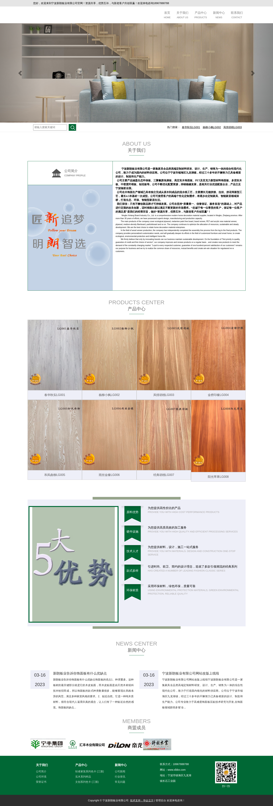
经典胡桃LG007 (163, 474)
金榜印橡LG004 (218, 394)
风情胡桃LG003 (163, 394)
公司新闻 (120, 771)
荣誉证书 (41, 781)
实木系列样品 (83, 776)
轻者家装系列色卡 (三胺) (89, 771)
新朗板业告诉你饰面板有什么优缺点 (80, 673)
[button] (20, 73)
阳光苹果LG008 (218, 476)
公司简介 (41, 771)
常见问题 (120, 781)
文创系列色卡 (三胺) (87, 781)
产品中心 (200, 15)
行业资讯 (120, 776)
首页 (167, 15)
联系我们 (237, 15)
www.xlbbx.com (177, 769)
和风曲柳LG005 (54, 474)
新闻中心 (219, 15)
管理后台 (161, 800)
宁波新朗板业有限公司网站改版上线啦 (190, 673)
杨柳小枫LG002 (109, 394)
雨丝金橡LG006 (109, 474)
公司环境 (41, 776)
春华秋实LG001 (54, 394)
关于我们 (182, 15)
